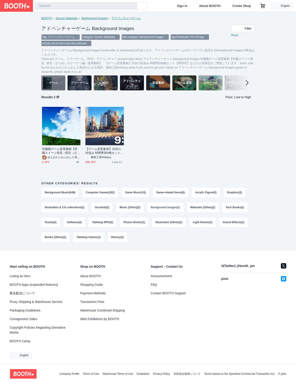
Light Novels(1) (202, 222)
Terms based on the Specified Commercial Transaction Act (239, 373)
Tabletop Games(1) (89, 237)
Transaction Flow (92, 302)
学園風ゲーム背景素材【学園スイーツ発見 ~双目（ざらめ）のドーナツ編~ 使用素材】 (61, 151)
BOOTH (46, 18)
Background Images (95, 18)
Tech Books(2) (235, 207)
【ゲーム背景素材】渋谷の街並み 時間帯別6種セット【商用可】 (103, 151)
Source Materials (67, 18)
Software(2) (74, 222)
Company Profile (69, 373)
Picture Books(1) (134, 222)
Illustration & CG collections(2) (64, 207)
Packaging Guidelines (25, 310)
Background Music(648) (60, 192)
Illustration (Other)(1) (168, 222)
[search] (132, 6)
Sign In (182, 5)
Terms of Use (91, 373)
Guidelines (143, 373)
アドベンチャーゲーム (126, 18)
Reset (234, 35)
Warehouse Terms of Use (118, 373)
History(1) (117, 237)
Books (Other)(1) (55, 237)
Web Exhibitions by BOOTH (99, 319)
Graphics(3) (234, 192)
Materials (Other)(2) (202, 207)
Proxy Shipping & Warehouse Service (36, 302)
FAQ (154, 284)
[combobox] (86, 5)
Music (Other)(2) (130, 207)
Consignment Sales (23, 319)
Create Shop (241, 5)
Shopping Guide (91, 284)
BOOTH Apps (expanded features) (34, 284)
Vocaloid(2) (102, 207)
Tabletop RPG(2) (102, 222)
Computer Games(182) (100, 192)
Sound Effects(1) (233, 222)
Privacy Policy (161, 373)
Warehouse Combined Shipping (102, 310)
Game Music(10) (135, 192)
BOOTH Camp (20, 341)
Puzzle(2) (50, 222)
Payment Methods (93, 293)
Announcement (161, 276)
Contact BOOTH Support (168, 293)
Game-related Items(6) (170, 192)
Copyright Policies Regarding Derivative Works (38, 330)
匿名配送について (22, 293)
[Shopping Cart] (263, 6)
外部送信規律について (187, 373)
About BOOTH (210, 5)
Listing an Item (20, 276)
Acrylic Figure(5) (206, 192)
